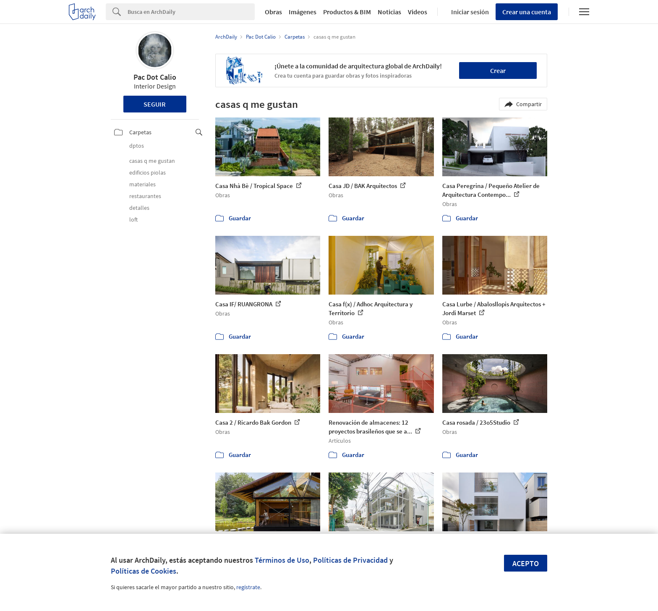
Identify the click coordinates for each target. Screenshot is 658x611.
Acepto (525, 563)
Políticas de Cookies (143, 571)
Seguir (155, 104)
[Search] (191, 11)
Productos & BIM (347, 11)
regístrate (248, 587)
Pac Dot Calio (154, 77)
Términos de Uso (282, 560)
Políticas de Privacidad (350, 560)
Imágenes (302, 11)
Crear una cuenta (526, 12)
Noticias (389, 11)
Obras (273, 11)
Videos (417, 11)
